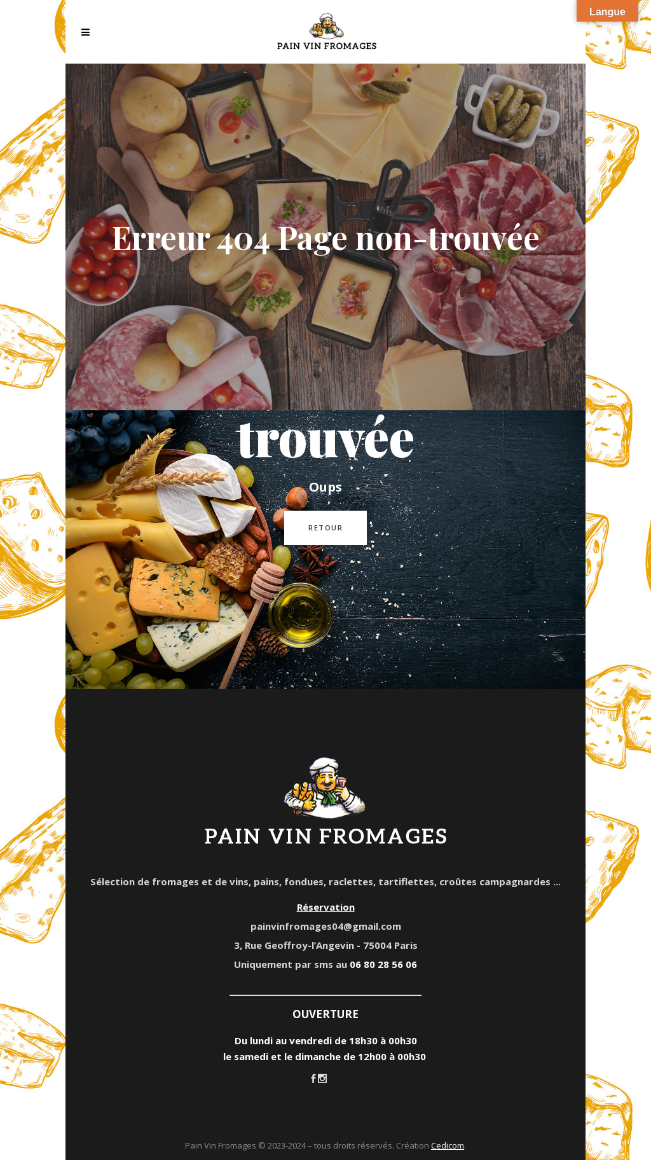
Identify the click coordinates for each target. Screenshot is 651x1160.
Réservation (326, 907)
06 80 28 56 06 (383, 964)
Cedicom (447, 1145)
